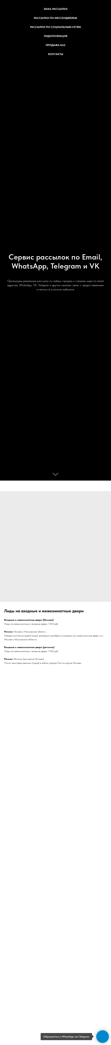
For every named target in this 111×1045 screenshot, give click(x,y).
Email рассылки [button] (55, 9)
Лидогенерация (55, 36)
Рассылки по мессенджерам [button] (55, 18)
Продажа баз (55, 45)
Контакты (55, 54)
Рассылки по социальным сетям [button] (55, 27)
